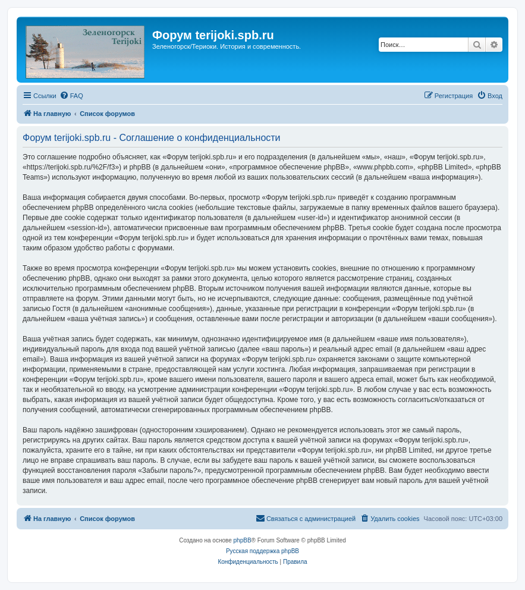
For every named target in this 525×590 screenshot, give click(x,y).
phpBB (243, 540)
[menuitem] (71, 96)
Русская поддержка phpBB (262, 551)
